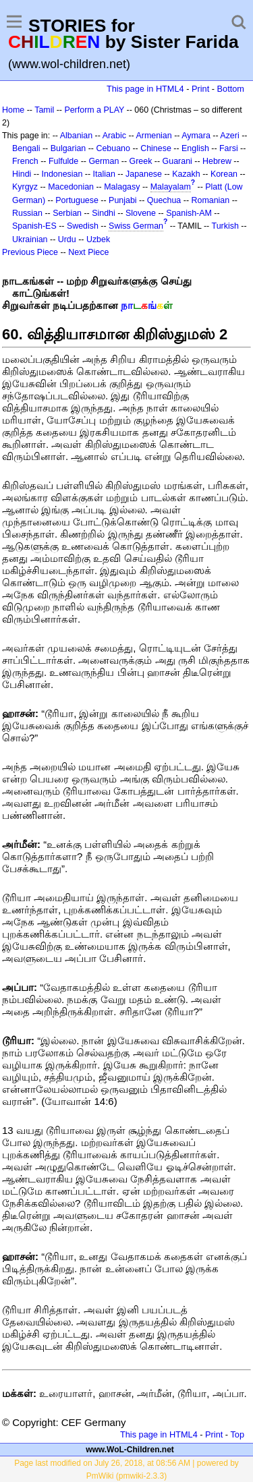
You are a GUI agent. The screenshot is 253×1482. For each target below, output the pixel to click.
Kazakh (186, 174)
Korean (223, 174)
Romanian (211, 200)
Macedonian (71, 187)
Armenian (153, 135)
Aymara (195, 135)
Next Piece (88, 252)
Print (200, 89)
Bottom (230, 89)
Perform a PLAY (94, 110)
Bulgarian (68, 148)
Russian (27, 213)
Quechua (164, 200)
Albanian (76, 135)
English (195, 148)
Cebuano (113, 148)
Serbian (67, 213)
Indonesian (62, 174)
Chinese (155, 148)
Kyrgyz (25, 187)
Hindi (21, 174)
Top (237, 1434)
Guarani (177, 161)
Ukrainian (30, 239)
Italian (104, 174)
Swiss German (136, 226)
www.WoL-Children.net (130, 1449)
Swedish (83, 226)
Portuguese (77, 200)
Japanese (143, 174)
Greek (141, 161)
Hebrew (216, 161)
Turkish (225, 226)
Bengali (26, 148)
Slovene (140, 213)
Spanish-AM (189, 213)
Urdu (67, 239)
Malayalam (170, 187)
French (25, 161)
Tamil (44, 110)
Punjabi (123, 200)
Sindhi (103, 213)
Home (13, 110)
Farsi (228, 148)
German (103, 161)
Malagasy (122, 187)
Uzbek (98, 239)
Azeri (229, 135)
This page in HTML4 (145, 89)
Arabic (114, 135)
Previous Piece (30, 252)
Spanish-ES (34, 226)
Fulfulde (63, 161)
